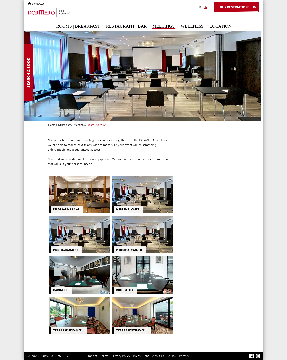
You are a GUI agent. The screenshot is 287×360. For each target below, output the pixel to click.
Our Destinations (239, 7)
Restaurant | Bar (126, 26)
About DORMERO (164, 356)
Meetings (163, 26)
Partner (184, 356)
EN (205, 7)
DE (200, 7)
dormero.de (36, 4)
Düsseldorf (64, 125)
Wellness (192, 26)
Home (51, 125)
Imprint (92, 356)
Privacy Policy (120, 356)
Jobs (146, 356)
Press (137, 356)
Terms (104, 356)
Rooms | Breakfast (78, 26)
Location (220, 26)
